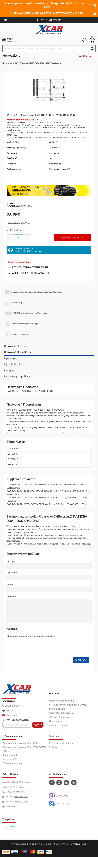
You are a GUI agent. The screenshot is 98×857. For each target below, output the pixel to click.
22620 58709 (12, 706)
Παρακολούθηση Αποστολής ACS (19, 743)
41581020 (22, 797)
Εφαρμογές (10, 358)
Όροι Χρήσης (55, 721)
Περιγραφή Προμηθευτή (17, 352)
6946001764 (21, 802)
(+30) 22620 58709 (24, 251)
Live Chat (10, 710)
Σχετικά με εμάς (57, 709)
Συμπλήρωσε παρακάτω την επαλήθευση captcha (31, 636)
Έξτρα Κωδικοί (12, 364)
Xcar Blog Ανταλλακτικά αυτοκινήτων (68, 705)
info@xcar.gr (12, 715)
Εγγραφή (37, 725)
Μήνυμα (12, 597)
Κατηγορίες (11, 55)
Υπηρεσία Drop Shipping (61, 701)
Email (10, 585)
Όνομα (11, 562)
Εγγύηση (9, 370)
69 (16, 797)
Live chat (37, 251)
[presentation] (31, 644)
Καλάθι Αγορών (10, 755)
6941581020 (59, 796)
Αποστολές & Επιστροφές (62, 713)
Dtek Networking (76, 844)
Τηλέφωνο (11, 573)
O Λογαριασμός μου (12, 763)
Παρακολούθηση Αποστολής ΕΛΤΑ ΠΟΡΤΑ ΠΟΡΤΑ (24, 749)
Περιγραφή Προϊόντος (16, 346)
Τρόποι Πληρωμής (58, 725)
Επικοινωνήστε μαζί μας (17, 376)
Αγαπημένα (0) (9, 759)
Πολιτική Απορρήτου (60, 717)
